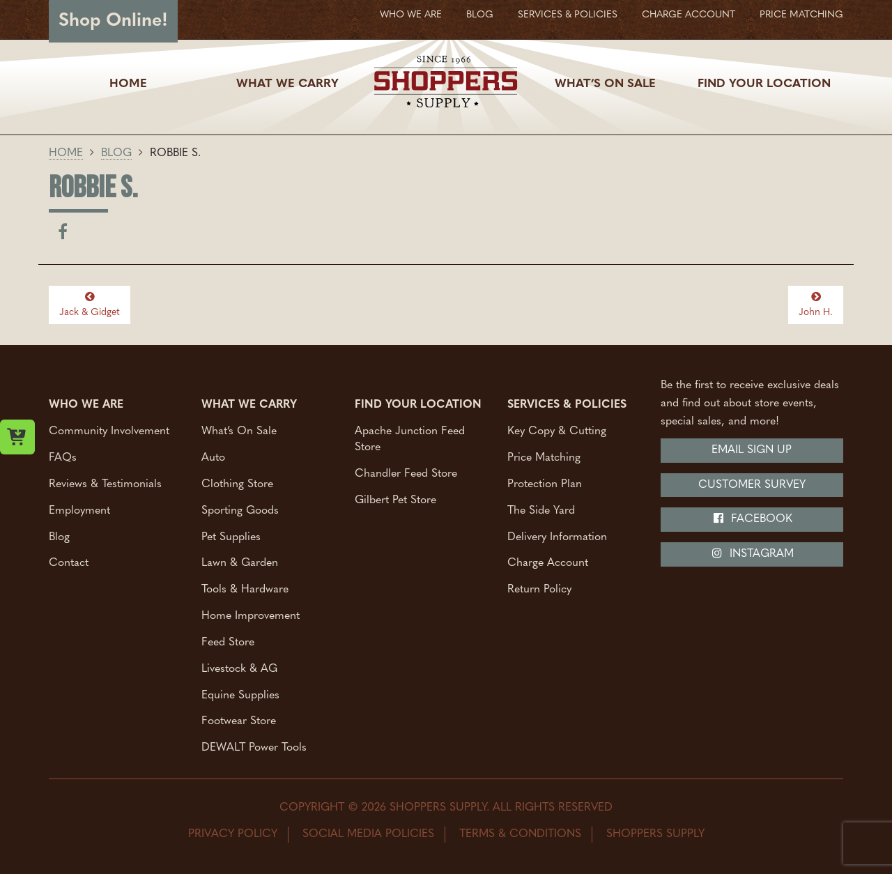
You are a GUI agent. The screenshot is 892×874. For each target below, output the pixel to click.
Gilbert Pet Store (395, 499)
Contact (69, 563)
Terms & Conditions (520, 834)
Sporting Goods (240, 510)
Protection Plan (544, 483)
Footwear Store (238, 721)
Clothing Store (237, 483)
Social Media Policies (368, 834)
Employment (79, 510)
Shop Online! (113, 21)
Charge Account (688, 15)
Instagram (752, 553)
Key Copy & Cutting (556, 431)
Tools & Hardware (245, 589)
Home (128, 84)
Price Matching (801, 15)
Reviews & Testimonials (105, 483)
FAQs (63, 457)
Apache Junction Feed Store (410, 439)
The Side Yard (541, 510)
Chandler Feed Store (406, 473)
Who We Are (411, 15)
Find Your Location (764, 84)
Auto (213, 457)
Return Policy (539, 589)
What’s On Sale (605, 84)
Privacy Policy (232, 834)
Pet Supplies (231, 536)
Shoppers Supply (655, 834)
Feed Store (227, 641)
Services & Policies (567, 15)
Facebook (752, 518)
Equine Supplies (240, 694)
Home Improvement (250, 616)
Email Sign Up (752, 450)
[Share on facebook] (63, 234)
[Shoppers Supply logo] (445, 84)
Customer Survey (752, 485)
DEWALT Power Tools (254, 747)
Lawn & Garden (239, 563)
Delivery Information (557, 536)
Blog (479, 15)
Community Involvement (109, 431)
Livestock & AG (239, 668)
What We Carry (287, 84)
